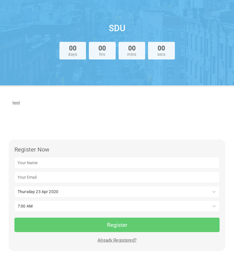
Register (117, 225)
